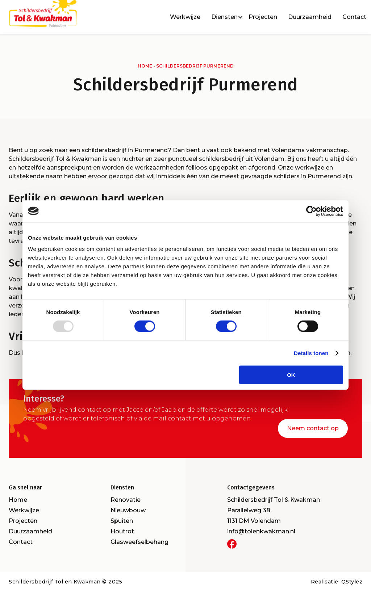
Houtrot (122, 529)
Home (145, 66)
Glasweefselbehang (139, 540)
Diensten (224, 18)
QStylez (352, 580)
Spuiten (122, 519)
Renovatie (126, 498)
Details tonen (311, 353)
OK (291, 375)
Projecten (263, 18)
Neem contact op (313, 426)
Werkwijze (185, 18)
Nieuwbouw (128, 508)
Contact (354, 18)
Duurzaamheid (310, 18)
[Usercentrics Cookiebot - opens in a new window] (311, 211)
